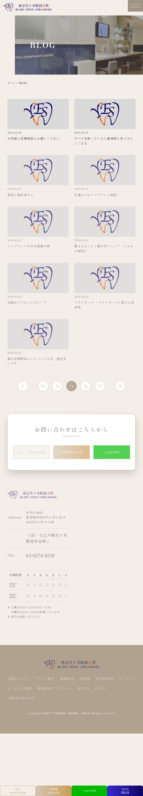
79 (120, 449)
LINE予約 (111, 515)
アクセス (128, 742)
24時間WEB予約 (71, 515)
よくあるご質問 (19, 751)
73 (43, 449)
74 (57, 449)
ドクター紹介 (45, 742)
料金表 (86, 742)
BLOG (103, 751)
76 (86, 449)
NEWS (85, 751)
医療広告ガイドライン (56, 751)
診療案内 (68, 742)
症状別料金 (107, 742)
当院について (18, 742)
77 (100, 449)
